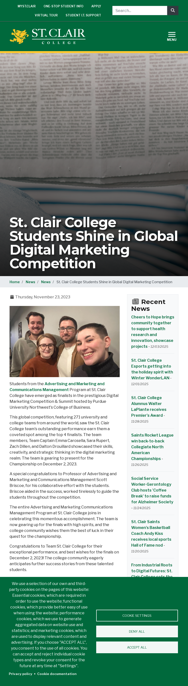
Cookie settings (137, 616)
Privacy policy (20, 674)
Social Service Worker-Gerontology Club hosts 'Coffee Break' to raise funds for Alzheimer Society (152, 490)
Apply (96, 6)
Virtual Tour (46, 15)
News (30, 282)
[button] (65, 341)
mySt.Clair (27, 6)
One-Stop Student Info (63, 6)
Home (15, 282)
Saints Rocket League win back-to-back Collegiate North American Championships (152, 447)
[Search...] (139, 10)
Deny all (137, 631)
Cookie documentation (57, 674)
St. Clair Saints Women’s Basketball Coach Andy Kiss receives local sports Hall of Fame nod (151, 533)
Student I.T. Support (83, 15)
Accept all (137, 647)
